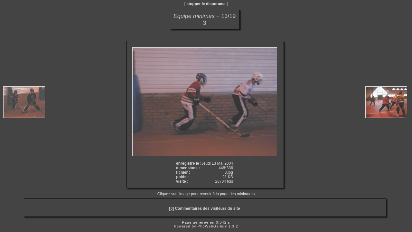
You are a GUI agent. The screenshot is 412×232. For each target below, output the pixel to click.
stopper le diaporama (205, 4)
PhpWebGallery (212, 226)
